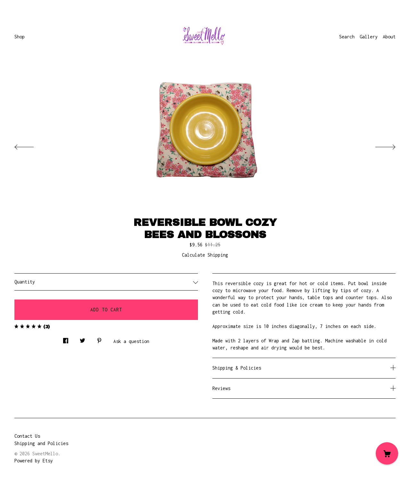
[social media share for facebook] (65, 339)
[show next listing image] (380, 145)
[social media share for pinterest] (99, 339)
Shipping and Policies (41, 443)
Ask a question (131, 341)
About (389, 36)
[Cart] (387, 453)
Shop (19, 36)
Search (347, 36)
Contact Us (27, 436)
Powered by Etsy (33, 460)
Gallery (369, 36)
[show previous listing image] (30, 145)
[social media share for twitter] (82, 339)
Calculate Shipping (205, 255)
